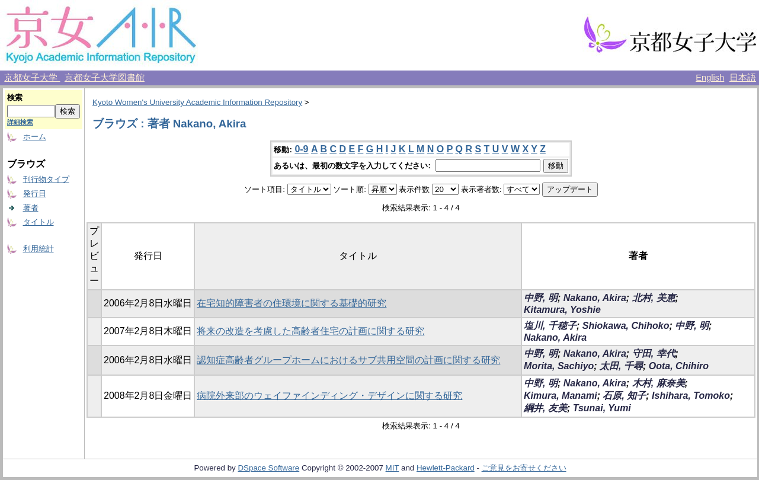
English (710, 77)
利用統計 (38, 248)
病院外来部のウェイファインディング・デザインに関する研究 (329, 396)
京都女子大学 (32, 77)
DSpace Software (268, 467)
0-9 (301, 149)
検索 (15, 97)
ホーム (34, 136)
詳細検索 (20, 122)
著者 (31, 207)
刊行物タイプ (46, 179)
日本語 (742, 77)
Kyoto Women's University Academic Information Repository (197, 102)
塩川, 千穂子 (550, 326)
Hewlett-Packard (446, 467)
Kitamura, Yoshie (562, 310)
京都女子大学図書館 (105, 77)
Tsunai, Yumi (602, 408)
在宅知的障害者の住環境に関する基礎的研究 (291, 303)
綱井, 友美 (545, 408)
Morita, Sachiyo (559, 366)
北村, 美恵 (653, 298)
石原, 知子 (624, 396)
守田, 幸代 (653, 353)
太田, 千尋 (621, 366)
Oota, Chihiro (679, 366)
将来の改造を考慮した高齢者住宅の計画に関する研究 (310, 331)
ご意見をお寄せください (524, 467)
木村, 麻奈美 (658, 383)
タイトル (38, 221)
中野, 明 (541, 298)
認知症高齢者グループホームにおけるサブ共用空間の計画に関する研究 (348, 360)
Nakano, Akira (594, 298)
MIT (392, 467)
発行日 (34, 193)
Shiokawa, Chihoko (626, 326)
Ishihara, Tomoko (691, 396)
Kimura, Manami (560, 396)
